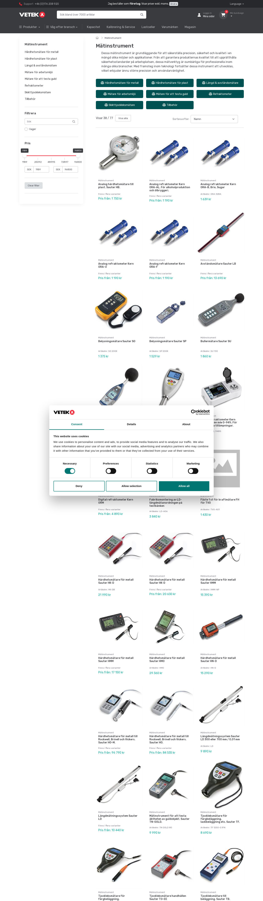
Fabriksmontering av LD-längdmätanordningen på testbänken (165, 502)
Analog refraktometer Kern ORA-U (116, 265)
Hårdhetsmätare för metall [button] (41, 52)
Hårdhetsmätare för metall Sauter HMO (167, 660)
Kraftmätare (207, 496)
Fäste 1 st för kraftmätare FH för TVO (220, 501)
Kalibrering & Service (121, 27)
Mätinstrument (113, 38)
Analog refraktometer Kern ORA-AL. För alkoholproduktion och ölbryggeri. (169, 187)
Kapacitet (93, 27)
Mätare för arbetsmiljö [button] (39, 72)
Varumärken (170, 27)
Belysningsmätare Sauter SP (167, 341)
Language (235, 3)
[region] (51, 129)
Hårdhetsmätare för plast (169, 82)
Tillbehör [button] (30, 99)
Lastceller (148, 27)
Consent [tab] (76, 424)
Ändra (173, 4)
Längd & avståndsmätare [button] (41, 65)
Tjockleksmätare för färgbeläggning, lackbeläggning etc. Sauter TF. (220, 819)
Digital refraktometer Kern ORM (115, 501)
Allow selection (131, 486)
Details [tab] (131, 424)
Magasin (190, 27)
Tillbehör (169, 105)
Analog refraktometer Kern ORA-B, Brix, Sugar (218, 186)
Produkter (28, 27)
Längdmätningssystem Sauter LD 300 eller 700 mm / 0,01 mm (220, 738)
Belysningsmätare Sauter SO (116, 341)
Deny (79, 486)
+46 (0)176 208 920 (47, 3)
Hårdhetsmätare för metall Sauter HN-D (218, 660)
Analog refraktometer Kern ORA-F (167, 265)
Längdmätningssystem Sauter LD (118, 817)
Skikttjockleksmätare (119, 105)
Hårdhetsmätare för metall (120, 82)
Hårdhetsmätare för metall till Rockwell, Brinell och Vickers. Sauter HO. (169, 739)
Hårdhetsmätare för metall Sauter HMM (218, 581)
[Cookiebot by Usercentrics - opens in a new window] (194, 412)
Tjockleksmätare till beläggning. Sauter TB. (215, 897)
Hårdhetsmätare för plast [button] (41, 58)
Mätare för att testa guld (170, 94)
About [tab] (186, 424)
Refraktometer (220, 94)
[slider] (25, 155)
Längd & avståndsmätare (220, 82)
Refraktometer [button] (34, 85)
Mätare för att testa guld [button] (40, 79)
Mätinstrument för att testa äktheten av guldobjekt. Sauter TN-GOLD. (169, 819)
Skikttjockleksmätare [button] (38, 92)
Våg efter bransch (60, 27)
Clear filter (33, 185)
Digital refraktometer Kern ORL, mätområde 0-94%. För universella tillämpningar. (219, 422)
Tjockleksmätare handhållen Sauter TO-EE (167, 897)
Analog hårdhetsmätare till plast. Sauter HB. (116, 186)
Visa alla (123, 118)
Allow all (184, 486)
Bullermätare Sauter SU (216, 341)
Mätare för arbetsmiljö (119, 94)
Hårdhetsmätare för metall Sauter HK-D (116, 581)
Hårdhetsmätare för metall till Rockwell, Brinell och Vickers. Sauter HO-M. (118, 739)
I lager (32, 129)
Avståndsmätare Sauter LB (218, 263)
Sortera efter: (181, 119)
